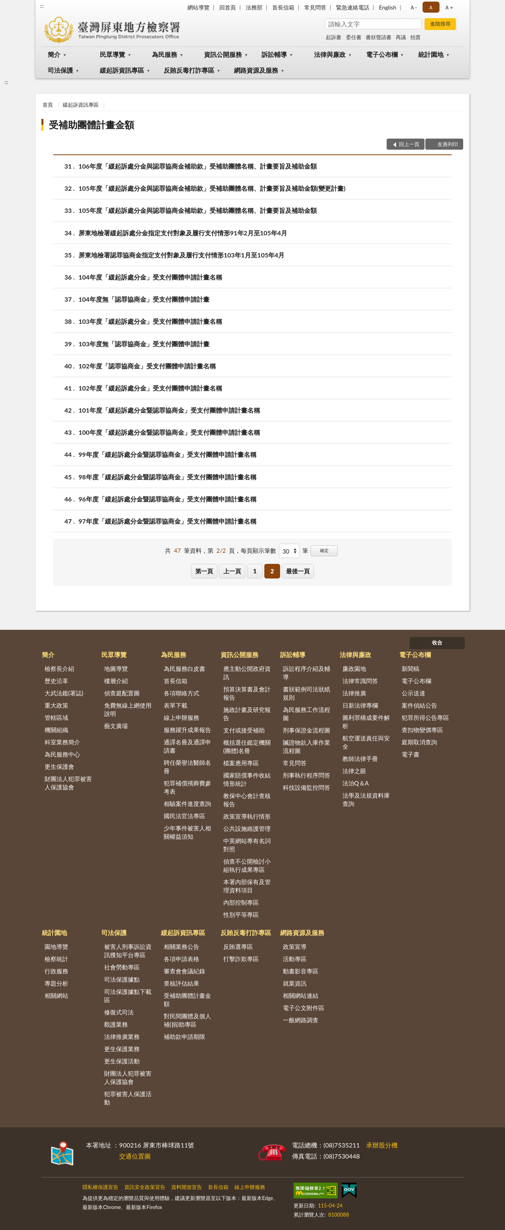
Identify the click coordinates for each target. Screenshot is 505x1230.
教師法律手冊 (360, 758)
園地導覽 (56, 946)
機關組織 (56, 729)
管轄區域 (56, 717)
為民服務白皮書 (184, 668)
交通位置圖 (135, 1156)
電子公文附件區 (303, 1007)
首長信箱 (283, 7)
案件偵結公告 (419, 705)
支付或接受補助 (244, 730)
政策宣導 (295, 946)
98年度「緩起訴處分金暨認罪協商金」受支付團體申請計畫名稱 (167, 476)
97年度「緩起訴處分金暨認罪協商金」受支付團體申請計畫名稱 (167, 521)
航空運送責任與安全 (366, 742)
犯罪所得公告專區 (425, 717)
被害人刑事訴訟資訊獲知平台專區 (128, 950)
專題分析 (56, 983)
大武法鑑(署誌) (64, 693)
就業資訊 (295, 983)
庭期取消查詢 (419, 742)
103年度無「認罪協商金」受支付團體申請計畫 (144, 343)
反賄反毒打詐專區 (189, 70)
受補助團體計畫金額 (91, 124)
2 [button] (272, 571)
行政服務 (56, 971)
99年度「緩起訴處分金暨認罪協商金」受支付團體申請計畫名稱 (167, 454)
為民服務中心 (62, 754)
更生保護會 (59, 766)
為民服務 (164, 54)
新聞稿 (410, 668)
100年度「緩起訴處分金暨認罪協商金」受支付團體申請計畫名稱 (169, 432)
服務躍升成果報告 (187, 729)
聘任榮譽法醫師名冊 (187, 766)
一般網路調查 (300, 1019)
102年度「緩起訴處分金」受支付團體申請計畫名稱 (150, 387)
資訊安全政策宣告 (144, 1187)
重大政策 (56, 705)
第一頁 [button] (204, 571)
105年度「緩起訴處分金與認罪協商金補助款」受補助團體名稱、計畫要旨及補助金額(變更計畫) (212, 188)
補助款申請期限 (184, 1036)
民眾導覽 (112, 54)
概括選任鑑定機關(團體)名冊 (247, 746)
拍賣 (415, 37)
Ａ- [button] (413, 7)
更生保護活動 (122, 1061)
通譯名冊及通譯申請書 (187, 746)
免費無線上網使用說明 (128, 709)
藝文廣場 (116, 725)
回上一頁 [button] (409, 144)
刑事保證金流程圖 (306, 730)
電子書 (410, 754)
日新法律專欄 (360, 705)
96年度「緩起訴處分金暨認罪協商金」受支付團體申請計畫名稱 (167, 498)
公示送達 (413, 693)
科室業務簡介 (62, 742)
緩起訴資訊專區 (122, 70)
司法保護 (60, 70)
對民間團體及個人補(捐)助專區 (187, 1020)
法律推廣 (354, 693)
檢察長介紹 (59, 668)
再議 (401, 37)
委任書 (353, 37)
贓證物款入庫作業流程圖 (306, 746)
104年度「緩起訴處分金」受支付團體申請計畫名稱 (150, 277)
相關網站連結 (300, 995)
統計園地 (430, 54)
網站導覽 (198, 7)
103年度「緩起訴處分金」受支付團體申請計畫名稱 (150, 321)
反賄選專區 (238, 946)
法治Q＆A (355, 783)
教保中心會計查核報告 (247, 799)
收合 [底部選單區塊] (437, 642)
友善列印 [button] (448, 144)
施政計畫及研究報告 (247, 713)
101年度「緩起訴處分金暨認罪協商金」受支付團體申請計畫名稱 (169, 410)
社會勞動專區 (122, 967)
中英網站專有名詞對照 (247, 845)
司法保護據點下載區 (128, 995)
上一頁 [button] (232, 571)
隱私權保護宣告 (100, 1187)
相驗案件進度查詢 (187, 803)
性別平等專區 (241, 914)
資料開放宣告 (186, 1187)
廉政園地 (354, 668)
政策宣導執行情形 (247, 816)
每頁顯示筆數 (258, 550)
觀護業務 (116, 1024)
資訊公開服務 (223, 54)
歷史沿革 (56, 680)
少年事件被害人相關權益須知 (187, 832)
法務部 (254, 7)
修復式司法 (119, 1012)
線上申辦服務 (181, 717)
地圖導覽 (116, 668)
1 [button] (255, 571)
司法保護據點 (122, 979)
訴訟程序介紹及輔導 (306, 672)
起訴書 (333, 37)
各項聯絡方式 (181, 693)
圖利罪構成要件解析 (366, 721)
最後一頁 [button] (298, 571)
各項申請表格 (181, 958)
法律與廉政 (330, 54)
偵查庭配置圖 (122, 693)
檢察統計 (56, 958)
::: (42, 6)
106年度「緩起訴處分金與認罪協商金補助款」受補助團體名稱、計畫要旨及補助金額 (198, 166)
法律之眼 (354, 770)
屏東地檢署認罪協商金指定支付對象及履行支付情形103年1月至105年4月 (181, 254)
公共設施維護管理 (247, 828)
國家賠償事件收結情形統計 (247, 779)
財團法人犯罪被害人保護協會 (68, 783)
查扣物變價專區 (422, 729)
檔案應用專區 (241, 762)
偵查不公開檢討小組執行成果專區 (247, 865)
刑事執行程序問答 (306, 775)
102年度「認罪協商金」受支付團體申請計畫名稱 (147, 365)
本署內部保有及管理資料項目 (247, 886)
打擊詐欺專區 (241, 958)
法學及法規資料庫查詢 (366, 799)
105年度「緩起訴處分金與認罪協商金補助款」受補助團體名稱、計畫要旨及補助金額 (198, 210)
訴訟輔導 (274, 54)
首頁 (48, 104)
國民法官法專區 (184, 815)
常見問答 (315, 7)
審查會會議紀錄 (184, 971)
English (388, 7)
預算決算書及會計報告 (247, 693)
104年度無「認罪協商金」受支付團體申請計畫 (144, 299)
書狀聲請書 (378, 37)
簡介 (54, 54)
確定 (324, 550)
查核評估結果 (181, 983)
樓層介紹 (116, 680)
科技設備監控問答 (306, 787)
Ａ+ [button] (448, 7)
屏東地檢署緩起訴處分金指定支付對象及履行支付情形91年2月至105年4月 (183, 232)
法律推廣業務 (122, 1036)
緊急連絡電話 (352, 7)
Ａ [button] (431, 7)
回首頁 (227, 7)
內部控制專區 (241, 902)
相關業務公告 (181, 946)
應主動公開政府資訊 (247, 672)
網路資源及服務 (256, 70)
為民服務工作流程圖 (306, 713)
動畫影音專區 (300, 971)
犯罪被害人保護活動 (128, 1098)
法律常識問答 (360, 680)
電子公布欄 (382, 54)
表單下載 (175, 705)
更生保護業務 (122, 1048)
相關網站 (56, 995)
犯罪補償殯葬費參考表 (187, 787)
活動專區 (295, 958)
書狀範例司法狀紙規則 (306, 693)
